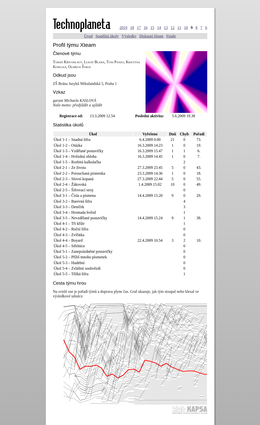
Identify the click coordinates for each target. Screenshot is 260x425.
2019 (123, 28)
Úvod (88, 36)
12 (172, 28)
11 (179, 28)
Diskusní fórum (151, 36)
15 (152, 28)
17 (139, 28)
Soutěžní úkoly (107, 36)
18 (132, 28)
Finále (171, 36)
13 (166, 28)
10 (186, 28)
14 (159, 28)
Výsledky (129, 36)
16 (145, 28)
